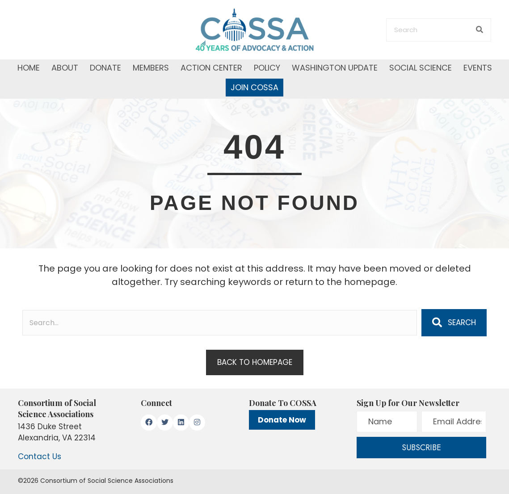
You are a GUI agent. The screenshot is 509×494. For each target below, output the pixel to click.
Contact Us (39, 456)
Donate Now (282, 419)
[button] (454, 322)
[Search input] (219, 322)
